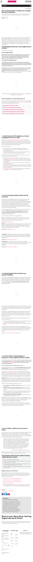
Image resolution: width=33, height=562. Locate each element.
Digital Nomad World (14, 484)
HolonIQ (4, 282)
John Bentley (6, 17)
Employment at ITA (17, 544)
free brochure (7, 521)
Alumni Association (12, 538)
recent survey (8, 67)
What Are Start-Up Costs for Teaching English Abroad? (12, 480)
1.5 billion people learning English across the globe (15, 140)
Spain (24, 143)
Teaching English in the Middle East (11, 246)
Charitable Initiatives (16, 538)
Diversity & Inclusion (16, 534)
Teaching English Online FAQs (11, 332)
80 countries (24, 209)
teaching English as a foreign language (22, 102)
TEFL (15, 43)
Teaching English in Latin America (11, 239)
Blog (4, 8)
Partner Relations (16, 541)
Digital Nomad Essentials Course (8, 483)
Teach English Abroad (11, 490)
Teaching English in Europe (10, 229)
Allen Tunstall (27, 450)
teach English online (10, 323)
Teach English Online (5, 490)
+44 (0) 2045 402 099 (5, 540)
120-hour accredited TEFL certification (11, 371)
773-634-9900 (6, 538)
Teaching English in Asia (10, 221)
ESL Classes (12, 545)
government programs (11, 159)
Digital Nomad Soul (23, 484)
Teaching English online (7, 162)
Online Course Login (12, 534)
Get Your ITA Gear (12, 541)
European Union (11, 149)
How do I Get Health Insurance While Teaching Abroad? (12, 481)
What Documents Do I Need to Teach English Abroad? (12, 478)
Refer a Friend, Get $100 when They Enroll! (5, 549)
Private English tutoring (7, 168)
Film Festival (12, 543)
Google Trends (20, 94)
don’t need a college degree (12, 362)
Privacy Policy (3, 542)
